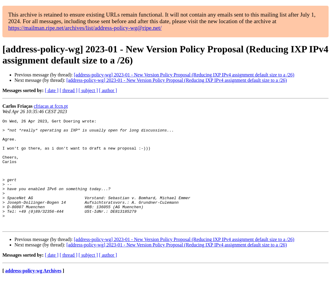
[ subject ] (88, 90)
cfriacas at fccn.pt (51, 106)
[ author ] (108, 90)
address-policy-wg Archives (33, 292)
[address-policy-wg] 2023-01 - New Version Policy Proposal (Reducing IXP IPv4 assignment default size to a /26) (184, 74)
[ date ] (51, 90)
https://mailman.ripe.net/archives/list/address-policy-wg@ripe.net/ (85, 28)
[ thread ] (68, 90)
